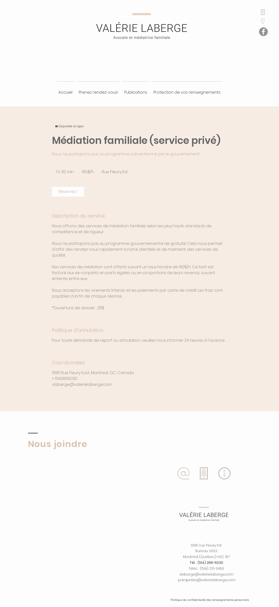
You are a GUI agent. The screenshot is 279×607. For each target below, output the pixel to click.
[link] (68, 192)
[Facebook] (263, 31)
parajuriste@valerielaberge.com (206, 579)
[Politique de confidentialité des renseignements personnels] (210, 600)
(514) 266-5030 (210, 562)
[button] (224, 473)
